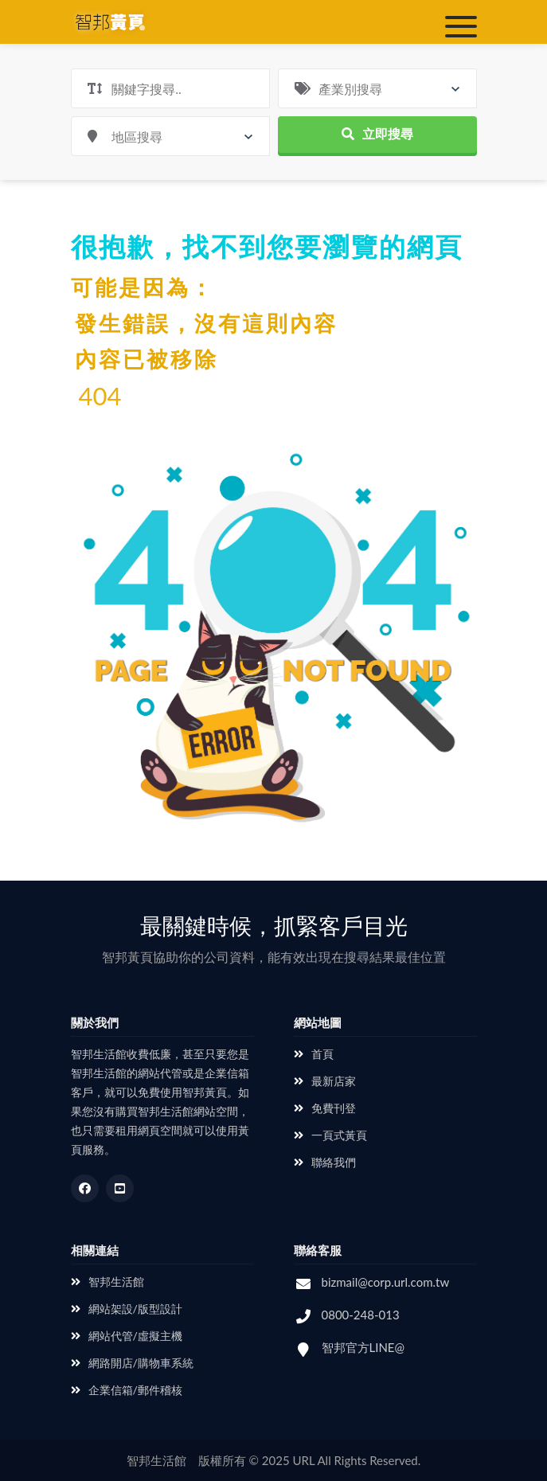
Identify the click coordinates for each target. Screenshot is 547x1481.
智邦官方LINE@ (363, 1347)
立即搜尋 (377, 133)
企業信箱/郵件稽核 (126, 1390)
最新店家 (325, 1081)
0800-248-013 (361, 1314)
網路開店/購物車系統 (132, 1363)
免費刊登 (325, 1108)
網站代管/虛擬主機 (126, 1335)
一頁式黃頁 (330, 1135)
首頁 (314, 1054)
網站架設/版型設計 (126, 1308)
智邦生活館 (107, 1281)
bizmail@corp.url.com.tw (386, 1282)
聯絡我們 (325, 1162)
